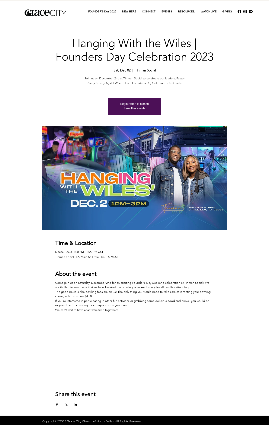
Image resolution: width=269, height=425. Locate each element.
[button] (148, 11)
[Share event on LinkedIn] (75, 404)
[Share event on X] (66, 404)
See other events (135, 108)
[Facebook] (239, 11)
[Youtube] (251, 11)
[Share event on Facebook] (57, 404)
